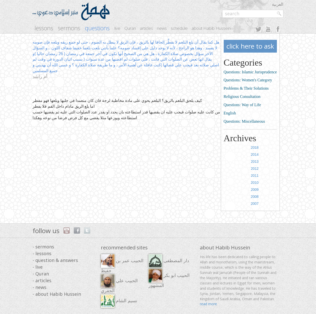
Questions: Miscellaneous (244, 121)
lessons (44, 28)
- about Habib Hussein (57, 294)
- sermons (43, 247)
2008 (255, 197)
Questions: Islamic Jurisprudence (250, 72)
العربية (277, 4)
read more (208, 303)
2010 (255, 183)
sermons (69, 28)
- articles (42, 280)
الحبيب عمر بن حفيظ (122, 263)
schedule (179, 28)
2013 (255, 162)
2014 (255, 154)
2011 (255, 176)
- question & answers (55, 260)
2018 (255, 147)
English (230, 113)
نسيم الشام (119, 301)
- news (39, 287)
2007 (255, 204)
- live (38, 267)
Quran (130, 28)
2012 (255, 169)
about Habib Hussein (211, 28)
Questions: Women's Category (248, 80)
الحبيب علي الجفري (119, 283)
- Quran (41, 274)
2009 (255, 190)
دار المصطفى (168, 261)
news (162, 28)
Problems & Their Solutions (246, 88)
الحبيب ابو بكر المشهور (169, 278)
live (117, 28)
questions (97, 28)
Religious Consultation (242, 96)
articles (146, 28)
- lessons (42, 253)
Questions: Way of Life (242, 105)
